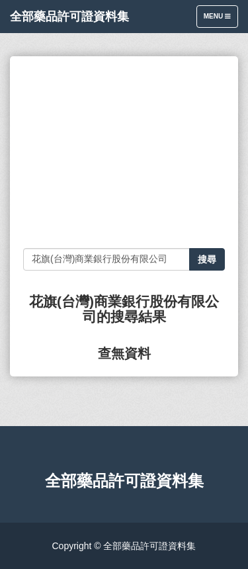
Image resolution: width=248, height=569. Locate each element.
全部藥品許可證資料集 (69, 16)
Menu (220, 19)
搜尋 (207, 259)
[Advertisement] (124, 152)
